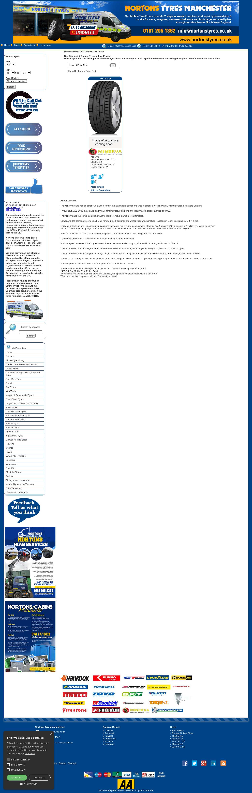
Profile (8, 70)
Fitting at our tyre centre (17, 480)
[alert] (28, 760)
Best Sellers (178, 730)
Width (8, 62)
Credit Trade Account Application (22, 364)
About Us (10, 468)
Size (17, 73)
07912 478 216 (185, 46)
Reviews (10, 444)
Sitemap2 (72, 763)
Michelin (109, 741)
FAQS (9, 452)
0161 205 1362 (153, 46)
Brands (9, 383)
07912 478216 (13, 207)
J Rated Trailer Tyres (16, 411)
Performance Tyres (15, 419)
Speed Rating (12, 78)
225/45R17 (177, 744)
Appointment (29, 45)
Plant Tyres (11, 407)
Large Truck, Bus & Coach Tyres (22, 403)
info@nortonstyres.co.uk (126, 46)
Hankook (109, 736)
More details (97, 187)
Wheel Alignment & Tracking (20, 484)
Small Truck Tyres (15, 399)
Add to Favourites (100, 190)
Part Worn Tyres (14, 379)
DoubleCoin (110, 738)
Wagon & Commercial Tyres (19, 395)
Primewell (109, 733)
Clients (9, 448)
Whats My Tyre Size (16, 456)
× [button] (51, 734)
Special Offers (13, 427)
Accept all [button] (16, 777)
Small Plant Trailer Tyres (18, 415)
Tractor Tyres (12, 431)
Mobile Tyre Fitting (15, 360)
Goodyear (109, 744)
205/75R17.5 (178, 741)
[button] (29, 783)
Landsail (109, 730)
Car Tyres (11, 387)
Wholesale (11, 464)
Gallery (9, 476)
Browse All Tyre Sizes (16, 439)
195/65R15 (177, 736)
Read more (30, 753)
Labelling (10, 460)
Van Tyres (11, 391)
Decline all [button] (40, 777)
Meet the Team (13, 472)
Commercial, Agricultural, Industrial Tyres (23, 373)
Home (7, 45)
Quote (17, 45)
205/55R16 (177, 738)
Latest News (45, 45)
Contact (9, 356)
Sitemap (62, 763)
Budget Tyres (12, 423)
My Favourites (16, 346)
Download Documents (17, 492)
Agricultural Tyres (14, 435)
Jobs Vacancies (13, 488)
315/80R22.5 (178, 746)
